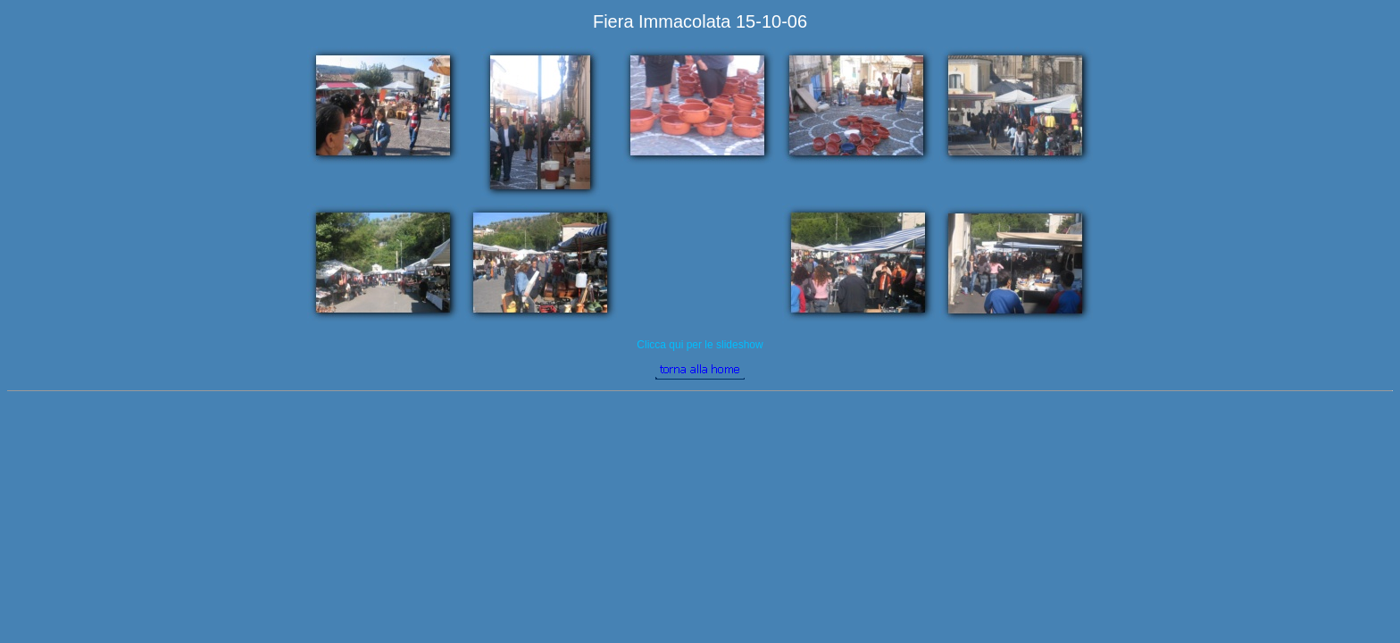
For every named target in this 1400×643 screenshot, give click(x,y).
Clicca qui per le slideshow (699, 344)
